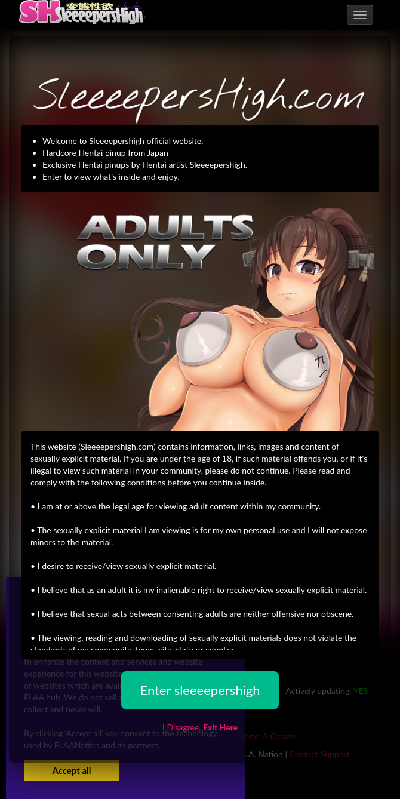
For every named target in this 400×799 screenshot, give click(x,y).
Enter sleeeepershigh (200, 690)
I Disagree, (200, 727)
